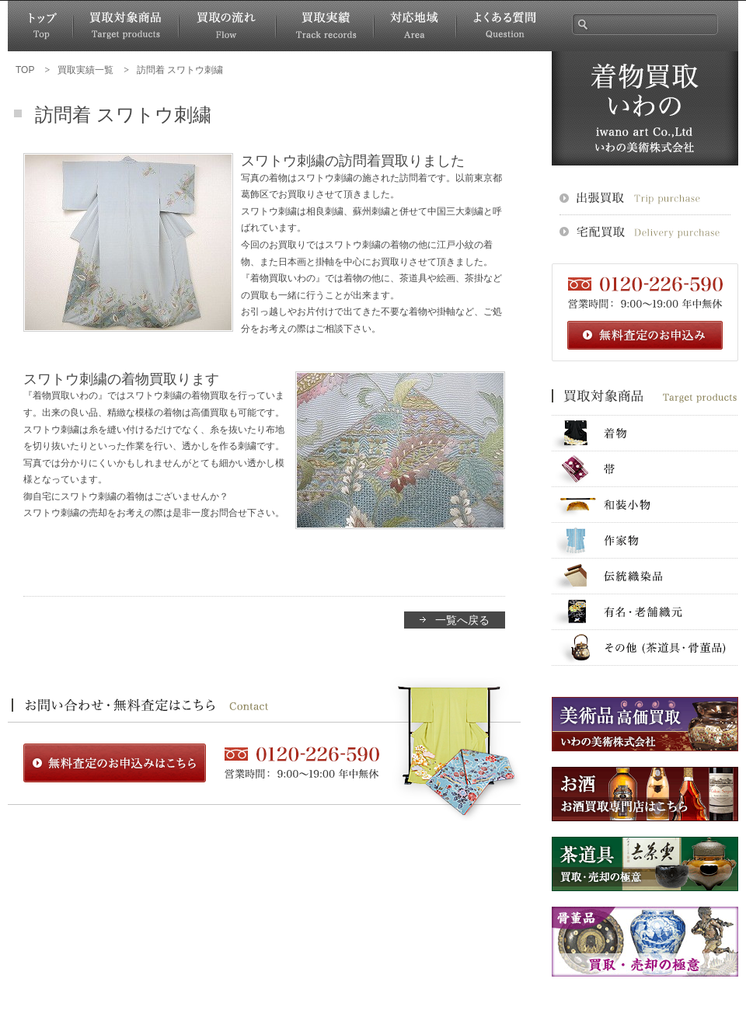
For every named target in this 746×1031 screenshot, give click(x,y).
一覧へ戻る (462, 620)
